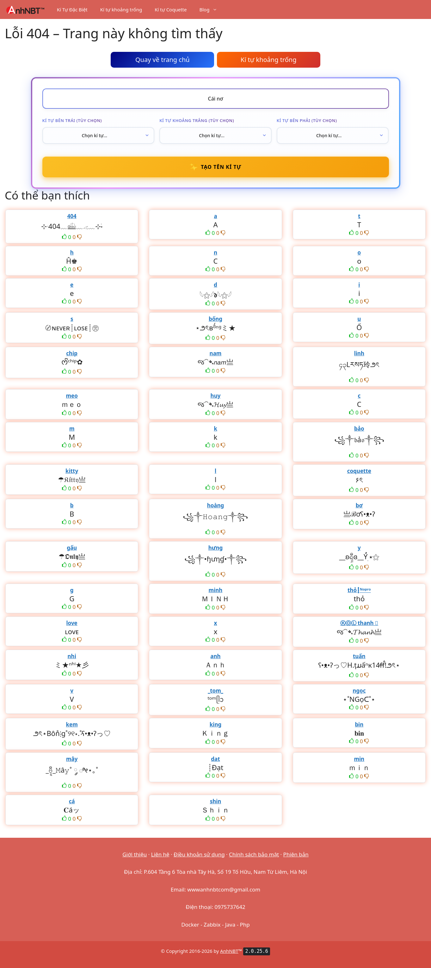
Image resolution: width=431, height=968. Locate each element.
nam (216, 353)
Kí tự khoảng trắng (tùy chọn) (196, 120)
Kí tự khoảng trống (121, 9)
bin (359, 724)
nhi (72, 656)
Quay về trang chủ (162, 59)
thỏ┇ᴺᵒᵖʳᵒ (359, 590)
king (215, 724)
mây (71, 759)
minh (216, 590)
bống (215, 318)
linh (359, 353)
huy (216, 395)
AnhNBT (229, 951)
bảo (359, 428)
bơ (359, 505)
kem (72, 724)
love (71, 623)
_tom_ (215, 690)
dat (215, 759)
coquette (359, 471)
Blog (211, 9)
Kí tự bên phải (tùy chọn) (307, 120)
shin (215, 801)
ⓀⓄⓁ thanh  (359, 623)
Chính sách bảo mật (254, 854)
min (359, 759)
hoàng (215, 505)
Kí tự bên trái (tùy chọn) (72, 120)
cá (72, 801)
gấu (72, 547)
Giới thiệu (134, 854)
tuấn (359, 656)
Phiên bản (296, 854)
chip (71, 353)
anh (215, 656)
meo (71, 395)
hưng (215, 547)
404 (72, 216)
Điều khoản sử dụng (199, 854)
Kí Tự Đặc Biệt (72, 9)
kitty (71, 471)
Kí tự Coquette (171, 9)
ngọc (359, 690)
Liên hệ (160, 854)
